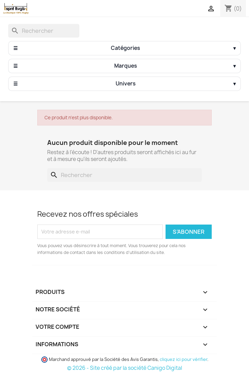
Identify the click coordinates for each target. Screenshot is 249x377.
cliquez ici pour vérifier (183, 359)
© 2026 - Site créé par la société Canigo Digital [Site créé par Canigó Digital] (124, 368)
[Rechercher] (43, 31)
